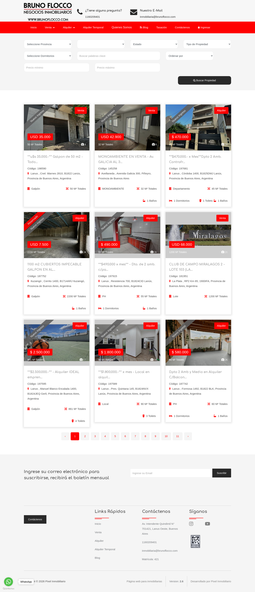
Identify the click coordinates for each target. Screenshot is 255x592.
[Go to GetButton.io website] (8, 588)
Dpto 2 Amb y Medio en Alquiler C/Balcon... (195, 376)
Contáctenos (182, 27)
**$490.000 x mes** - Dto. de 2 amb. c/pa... (126, 269)
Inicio (33, 27)
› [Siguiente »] (188, 436)
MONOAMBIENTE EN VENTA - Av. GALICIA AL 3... (126, 159)
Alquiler (99, 540)
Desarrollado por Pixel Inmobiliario (211, 581)
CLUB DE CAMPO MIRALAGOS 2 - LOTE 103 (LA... (197, 269)
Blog (144, 27)
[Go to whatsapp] (8, 581)
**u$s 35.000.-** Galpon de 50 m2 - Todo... (55, 159)
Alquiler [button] (67, 27)
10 (166, 436)
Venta (98, 532)
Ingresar (204, 27)
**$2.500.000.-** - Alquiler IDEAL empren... (53, 376)
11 (177, 436)
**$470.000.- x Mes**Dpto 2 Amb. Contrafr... (195, 159)
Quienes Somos (122, 27)
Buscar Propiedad (204, 80)
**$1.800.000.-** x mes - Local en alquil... (123, 376)
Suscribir (221, 473)
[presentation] (157, 484)
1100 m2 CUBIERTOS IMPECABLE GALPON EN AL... (54, 269)
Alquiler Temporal (93, 27)
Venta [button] (48, 27)
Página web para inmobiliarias (144, 581)
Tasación (161, 27)
